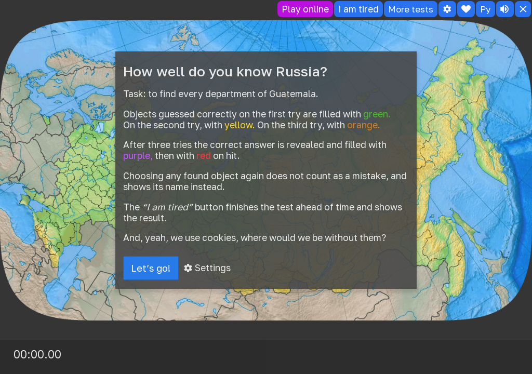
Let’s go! (151, 268)
